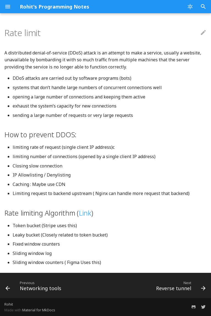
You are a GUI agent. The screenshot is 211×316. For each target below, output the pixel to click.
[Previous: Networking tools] (34, 285)
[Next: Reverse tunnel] (180, 285)
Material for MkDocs (38, 309)
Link (85, 213)
